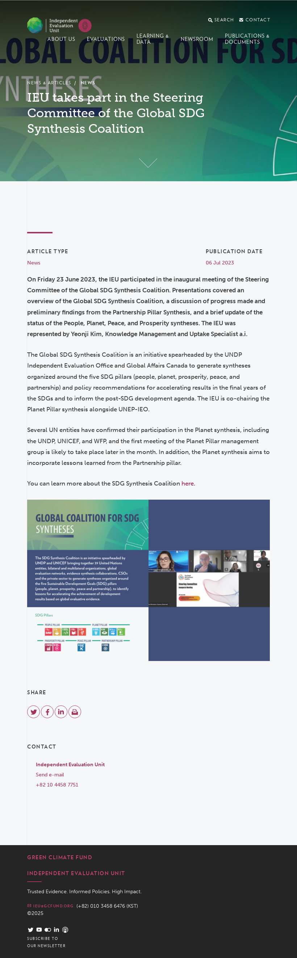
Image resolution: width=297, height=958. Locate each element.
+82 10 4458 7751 (57, 785)
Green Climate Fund (59, 857)
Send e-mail (50, 775)
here (187, 483)
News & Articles (49, 82)
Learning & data (153, 39)
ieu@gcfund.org (50, 905)
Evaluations (106, 39)
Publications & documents (247, 39)
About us (61, 39)
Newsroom (197, 39)
